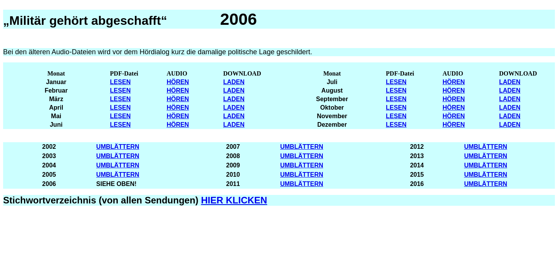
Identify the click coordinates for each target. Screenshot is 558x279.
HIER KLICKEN (234, 200)
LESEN (120, 82)
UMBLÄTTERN (117, 146)
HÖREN (178, 82)
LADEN (234, 82)
